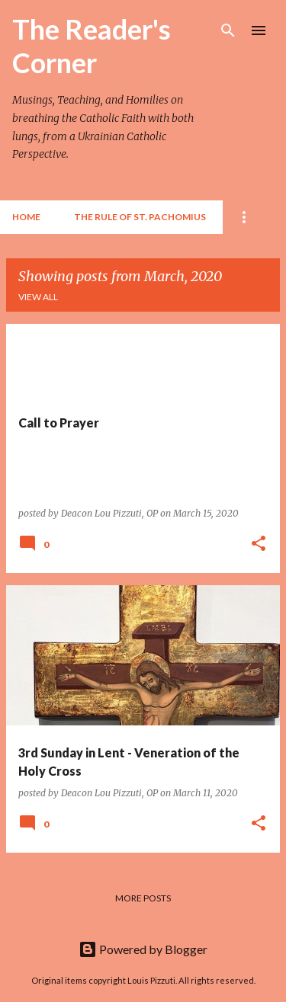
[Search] (228, 30)
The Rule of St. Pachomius (140, 216)
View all (38, 297)
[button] (258, 544)
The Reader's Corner (91, 45)
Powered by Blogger (143, 949)
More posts (143, 898)
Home (26, 216)
